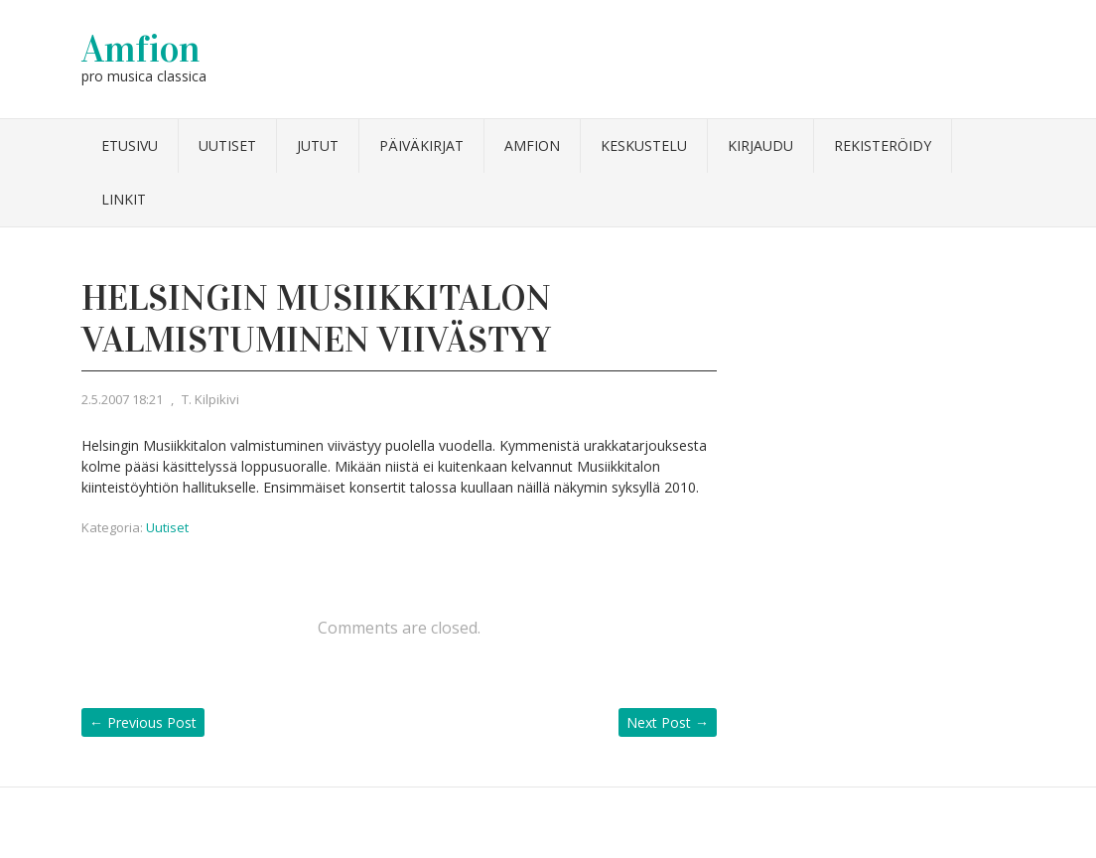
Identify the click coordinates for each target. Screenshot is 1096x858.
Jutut (318, 145)
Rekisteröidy (882, 145)
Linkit (123, 199)
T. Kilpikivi (210, 399)
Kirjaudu (760, 145)
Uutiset (227, 145)
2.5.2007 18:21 (122, 399)
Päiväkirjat (421, 145)
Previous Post (143, 722)
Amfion (141, 49)
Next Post (667, 722)
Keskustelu (644, 145)
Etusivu (129, 145)
